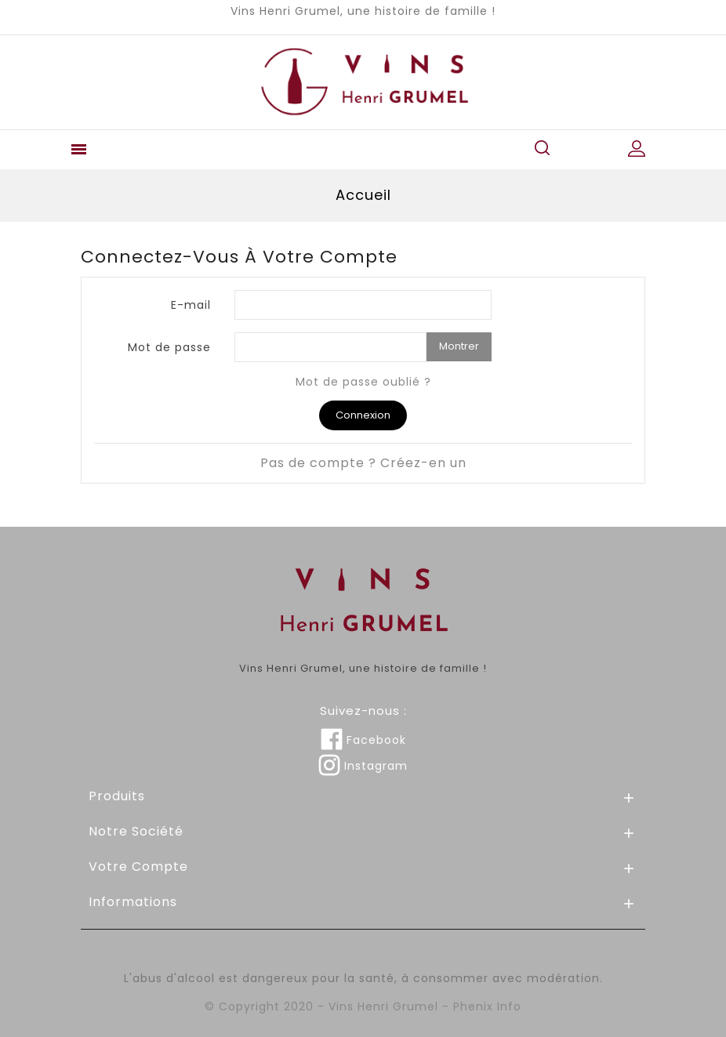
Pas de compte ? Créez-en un (363, 463)
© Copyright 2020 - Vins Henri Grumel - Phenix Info (363, 1006)
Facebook (363, 740)
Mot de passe (169, 346)
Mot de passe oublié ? (363, 382)
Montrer (459, 346)
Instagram (363, 766)
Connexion (363, 415)
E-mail (191, 304)
